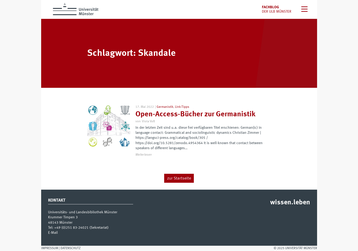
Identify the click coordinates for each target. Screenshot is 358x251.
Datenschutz (70, 248)
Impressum (49, 248)
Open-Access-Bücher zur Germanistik (195, 114)
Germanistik (165, 106)
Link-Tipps (182, 106)
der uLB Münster (276, 12)
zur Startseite (179, 178)
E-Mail (53, 233)
